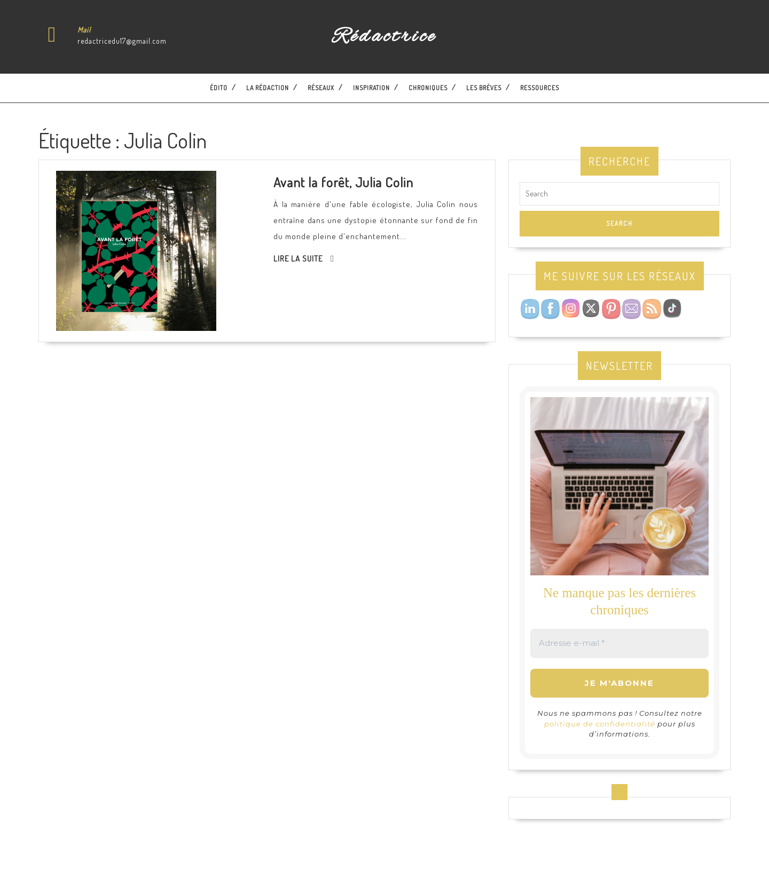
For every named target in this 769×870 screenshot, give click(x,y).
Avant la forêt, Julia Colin (343, 182)
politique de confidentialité (599, 723)
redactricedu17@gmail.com (122, 40)
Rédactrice (384, 36)
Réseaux (321, 88)
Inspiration (371, 88)
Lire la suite (298, 259)
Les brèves (483, 88)
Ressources (539, 88)
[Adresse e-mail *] (619, 643)
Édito (218, 88)
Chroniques (428, 88)
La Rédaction (267, 88)
